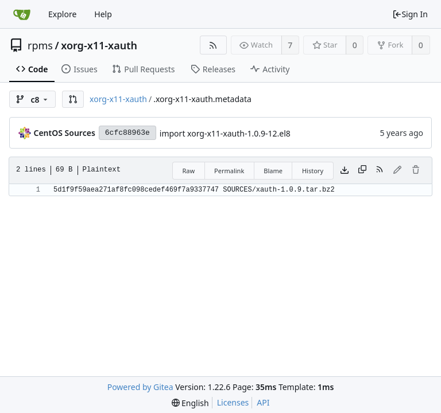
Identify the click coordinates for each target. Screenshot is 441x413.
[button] (73, 99)
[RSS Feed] (213, 45)
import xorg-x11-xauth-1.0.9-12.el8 (225, 133)
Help (103, 14)
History (312, 170)
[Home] (22, 14)
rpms (40, 45)
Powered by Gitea (140, 386)
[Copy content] (362, 170)
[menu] (190, 403)
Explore (62, 14)
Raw (188, 170)
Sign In (410, 14)
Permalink (229, 170)
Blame (273, 170)
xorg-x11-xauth (99, 45)
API (263, 402)
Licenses (233, 402)
